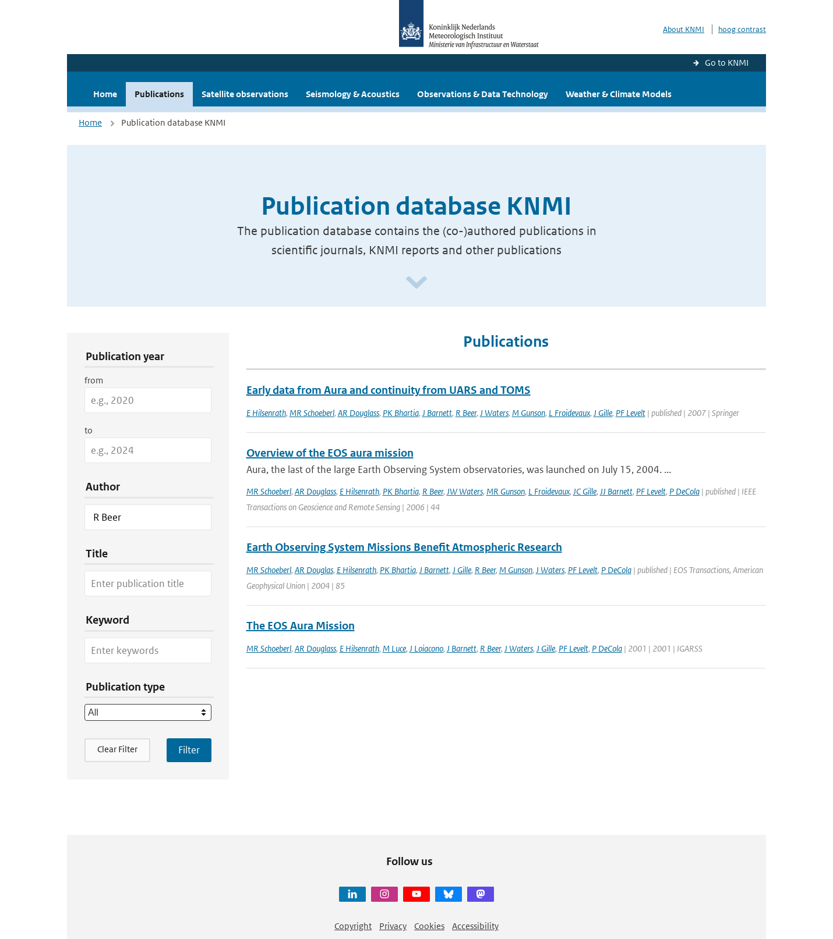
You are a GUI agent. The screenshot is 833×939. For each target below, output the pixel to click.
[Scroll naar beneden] (416, 283)
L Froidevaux (569, 412)
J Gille (603, 412)
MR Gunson (505, 491)
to (88, 430)
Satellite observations (245, 93)
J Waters (494, 412)
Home (105, 93)
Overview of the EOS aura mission (330, 453)
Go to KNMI (727, 62)
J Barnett (437, 412)
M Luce (394, 648)
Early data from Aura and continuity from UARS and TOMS (388, 390)
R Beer (466, 412)
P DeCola (684, 491)
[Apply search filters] (189, 750)
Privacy (393, 925)
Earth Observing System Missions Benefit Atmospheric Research (404, 547)
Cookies (429, 925)
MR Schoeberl (312, 412)
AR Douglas (314, 569)
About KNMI (683, 29)
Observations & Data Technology (482, 93)
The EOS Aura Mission (300, 625)
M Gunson (528, 412)
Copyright (353, 925)
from (93, 380)
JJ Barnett (616, 491)
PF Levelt (630, 412)
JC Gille (584, 491)
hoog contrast (742, 29)
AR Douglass (358, 412)
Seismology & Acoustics (353, 93)
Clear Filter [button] (117, 749)
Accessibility (475, 925)
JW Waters (465, 491)
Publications (159, 93)
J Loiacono (426, 648)
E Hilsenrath (266, 412)
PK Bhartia (401, 412)
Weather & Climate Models (619, 93)
